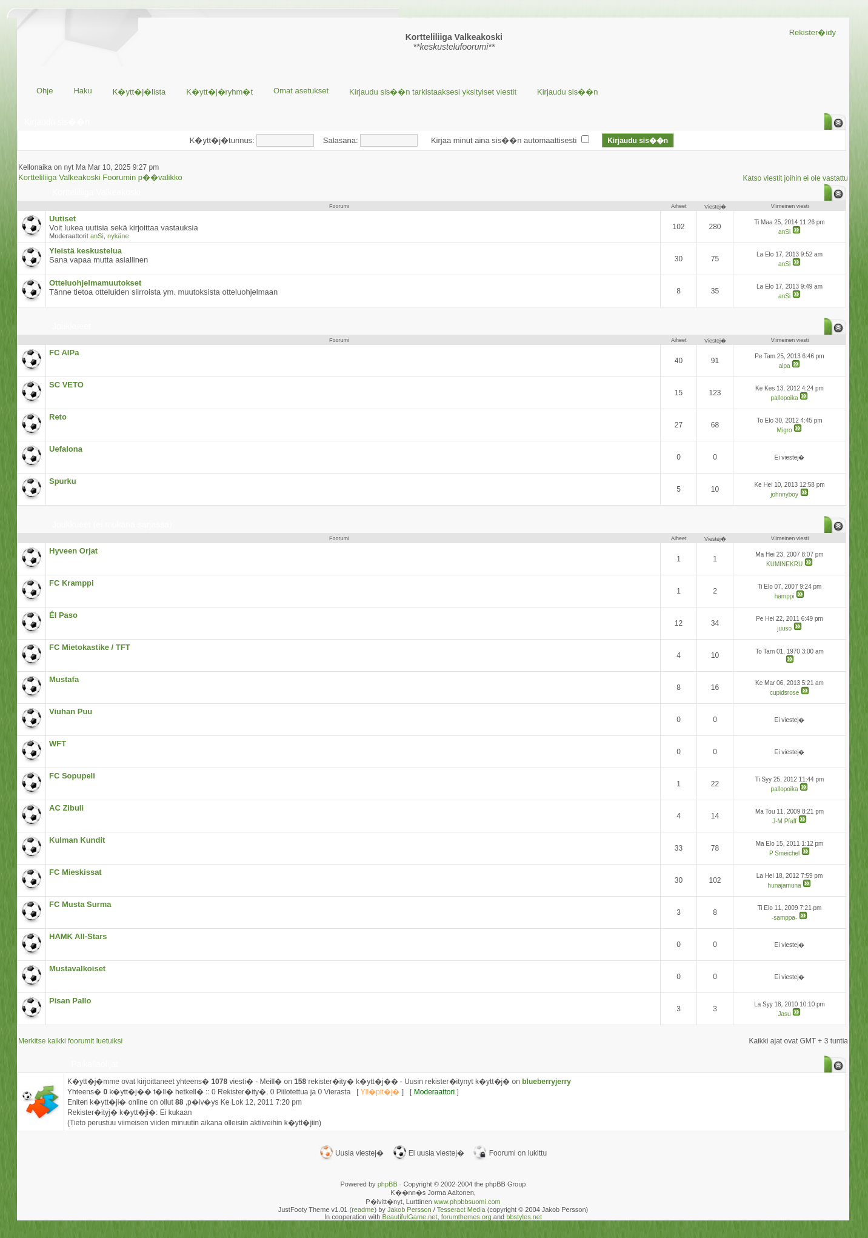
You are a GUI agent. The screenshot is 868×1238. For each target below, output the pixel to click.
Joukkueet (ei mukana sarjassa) (112, 524)
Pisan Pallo (70, 1000)
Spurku (62, 481)
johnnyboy (784, 494)
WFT (57, 743)
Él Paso (63, 615)
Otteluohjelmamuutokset (95, 282)
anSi (97, 235)
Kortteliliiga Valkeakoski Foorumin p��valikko (100, 177)
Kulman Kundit (77, 840)
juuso (784, 628)
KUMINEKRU (784, 564)
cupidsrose (784, 692)
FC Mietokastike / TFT (89, 647)
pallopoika (784, 398)
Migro (784, 430)
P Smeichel (784, 853)
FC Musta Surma (80, 904)
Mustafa (64, 679)
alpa (784, 366)
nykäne (118, 235)
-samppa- (784, 917)
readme (363, 1209)
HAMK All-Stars (78, 936)
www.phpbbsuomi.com (467, 1201)
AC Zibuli (66, 807)
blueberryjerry (546, 1081)
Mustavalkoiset (77, 968)
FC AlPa (64, 352)
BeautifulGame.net (409, 1216)
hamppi (785, 596)
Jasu (784, 1014)
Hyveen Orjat (73, 550)
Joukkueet (71, 326)
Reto (58, 416)
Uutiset (62, 218)
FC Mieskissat (75, 872)
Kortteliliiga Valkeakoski (96, 192)
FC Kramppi (71, 582)
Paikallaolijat (94, 1064)
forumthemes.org (466, 1216)
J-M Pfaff (784, 821)
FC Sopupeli (72, 775)
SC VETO (66, 384)
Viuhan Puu (70, 711)
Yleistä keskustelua (85, 250)
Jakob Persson (409, 1209)
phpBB (388, 1184)
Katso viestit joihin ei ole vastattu (795, 178)
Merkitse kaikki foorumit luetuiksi (70, 1041)
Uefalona (65, 448)
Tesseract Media (461, 1209)
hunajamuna (784, 885)
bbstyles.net (524, 1216)
